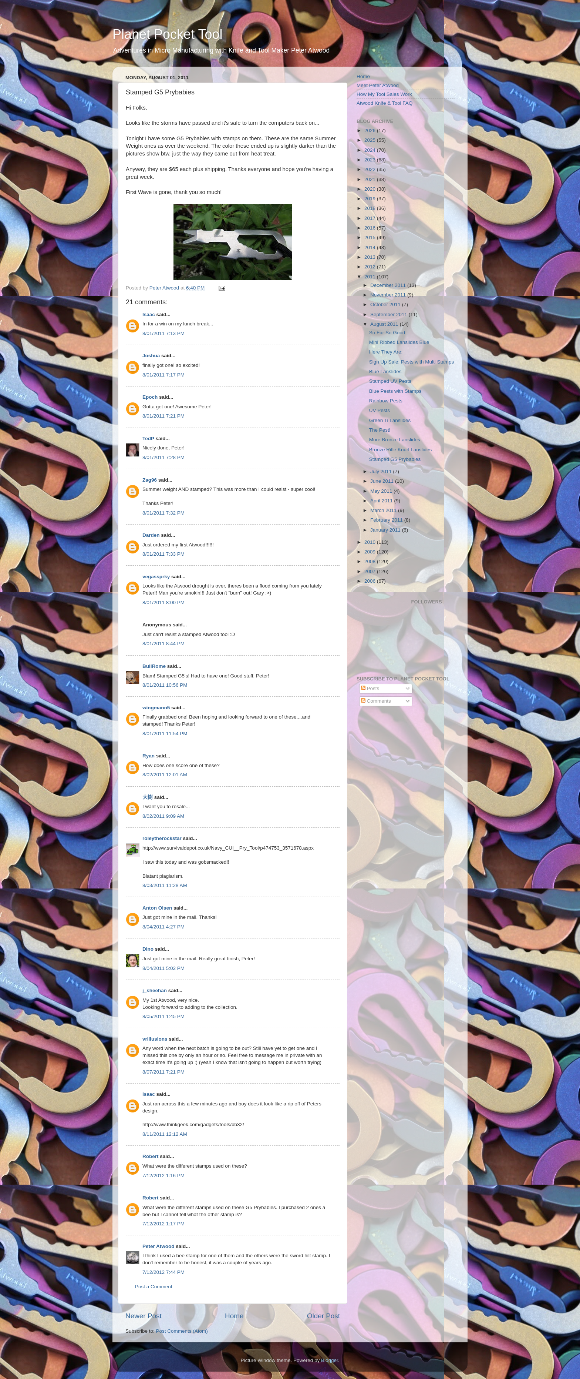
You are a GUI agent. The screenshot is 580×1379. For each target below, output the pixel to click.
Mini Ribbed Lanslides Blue (399, 342)
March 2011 (384, 510)
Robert (150, 1156)
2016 (370, 228)
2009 (370, 552)
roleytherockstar (162, 838)
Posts (370, 688)
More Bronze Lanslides (394, 439)
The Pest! (380, 430)
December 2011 (388, 285)
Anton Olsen (157, 908)
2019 (370, 198)
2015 (370, 237)
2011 (370, 277)
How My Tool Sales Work (384, 94)
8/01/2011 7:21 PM (163, 416)
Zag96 (149, 480)
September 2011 (389, 314)
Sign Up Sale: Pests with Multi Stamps (411, 362)
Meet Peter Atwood (378, 85)
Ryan (148, 756)
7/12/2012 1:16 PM (163, 1175)
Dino (148, 949)
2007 (370, 571)
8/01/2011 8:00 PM (163, 602)
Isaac (148, 314)
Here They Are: (386, 352)
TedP (148, 438)
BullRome (154, 666)
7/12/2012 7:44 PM (163, 1272)
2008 (370, 561)
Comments (376, 701)
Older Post (323, 1316)
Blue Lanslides (385, 371)
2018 (370, 208)
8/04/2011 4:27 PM (163, 927)
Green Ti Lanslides (390, 420)
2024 (370, 150)
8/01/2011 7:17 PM (163, 375)
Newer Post (143, 1316)
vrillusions (155, 1039)
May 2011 (382, 491)
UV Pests (379, 410)
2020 (370, 189)
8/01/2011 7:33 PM (163, 554)
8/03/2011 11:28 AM (164, 885)
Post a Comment (153, 1286)
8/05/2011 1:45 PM (163, 1016)
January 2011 (386, 530)
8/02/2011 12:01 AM (164, 774)
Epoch (150, 397)
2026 (370, 130)
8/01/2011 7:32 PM (163, 513)
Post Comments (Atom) (182, 1331)
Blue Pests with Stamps (395, 391)
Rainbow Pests (385, 401)
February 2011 (387, 520)
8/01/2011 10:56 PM (165, 685)
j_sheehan (154, 990)
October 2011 (386, 304)
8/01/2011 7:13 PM (163, 333)
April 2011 (382, 500)
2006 (370, 581)
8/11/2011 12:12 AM (164, 1134)
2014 (370, 247)
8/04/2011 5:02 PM (163, 968)
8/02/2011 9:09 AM (163, 816)
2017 (370, 218)
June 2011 (382, 481)
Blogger (329, 1360)
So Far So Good (387, 332)
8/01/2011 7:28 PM (163, 457)
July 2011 (381, 471)
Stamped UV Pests (390, 381)
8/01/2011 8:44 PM (163, 643)
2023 (370, 160)
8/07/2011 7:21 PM (163, 1072)
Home (234, 1316)
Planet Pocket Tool (167, 34)
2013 (370, 257)
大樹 (147, 797)
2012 (370, 267)
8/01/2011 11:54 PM (165, 733)
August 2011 (385, 324)
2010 (370, 542)
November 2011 (388, 295)
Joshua (151, 355)
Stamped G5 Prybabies (395, 459)
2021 (370, 179)
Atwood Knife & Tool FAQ (384, 103)
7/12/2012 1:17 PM (163, 1223)
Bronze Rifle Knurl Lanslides (400, 449)
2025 (370, 140)
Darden (151, 535)
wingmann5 (156, 707)
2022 (370, 169)
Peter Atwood (158, 1246)
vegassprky (156, 576)
